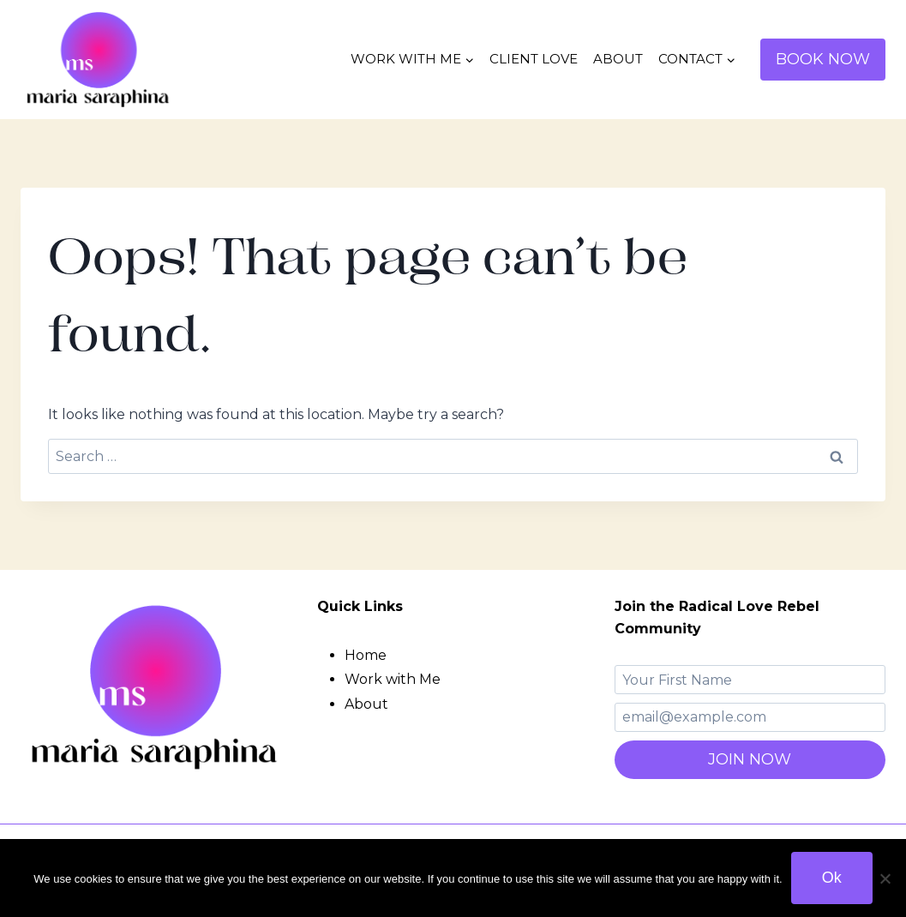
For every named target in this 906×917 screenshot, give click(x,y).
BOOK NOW (823, 59)
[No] (884, 878)
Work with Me (393, 679)
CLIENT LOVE (533, 59)
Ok (832, 877)
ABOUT (618, 59)
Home (366, 655)
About (366, 704)
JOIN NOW (749, 759)
